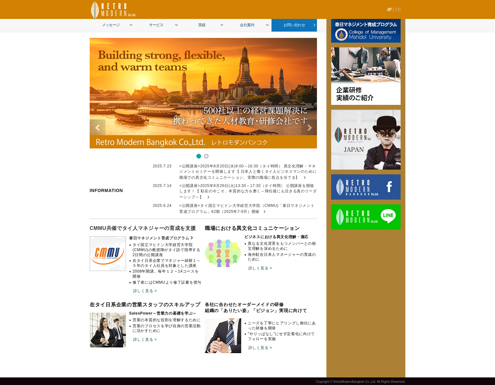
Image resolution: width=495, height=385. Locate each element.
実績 (202, 25)
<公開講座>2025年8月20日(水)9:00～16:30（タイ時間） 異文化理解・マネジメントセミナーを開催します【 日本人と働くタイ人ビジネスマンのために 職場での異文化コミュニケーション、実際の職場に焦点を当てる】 (248, 172)
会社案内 (247, 25)
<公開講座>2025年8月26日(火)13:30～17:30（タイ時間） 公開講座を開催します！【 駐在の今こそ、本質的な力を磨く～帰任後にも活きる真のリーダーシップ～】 (248, 191)
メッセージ (111, 25)
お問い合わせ (294, 25)
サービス (156, 25)
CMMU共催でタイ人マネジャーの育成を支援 (143, 228)
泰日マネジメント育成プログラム (159, 238)
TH (398, 9)
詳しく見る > (145, 291)
